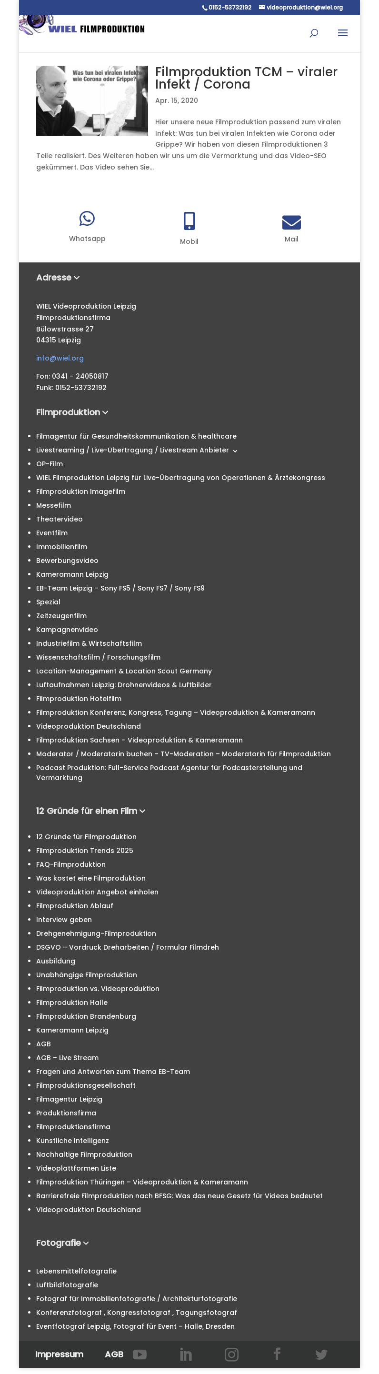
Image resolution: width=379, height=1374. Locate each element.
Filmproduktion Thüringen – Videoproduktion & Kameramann (142, 1182)
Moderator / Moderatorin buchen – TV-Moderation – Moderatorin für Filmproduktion (183, 754)
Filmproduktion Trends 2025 (84, 850)
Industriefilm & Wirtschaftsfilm (89, 643)
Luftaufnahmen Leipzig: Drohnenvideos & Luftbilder (124, 685)
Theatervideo (59, 519)
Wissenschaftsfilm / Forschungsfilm (98, 657)
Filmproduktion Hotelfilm (78, 698)
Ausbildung (55, 961)
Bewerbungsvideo (67, 560)
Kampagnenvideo (67, 629)
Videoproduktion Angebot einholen (97, 892)
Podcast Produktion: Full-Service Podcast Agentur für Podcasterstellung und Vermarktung (169, 772)
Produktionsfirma (66, 1113)
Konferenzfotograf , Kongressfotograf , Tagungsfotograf (136, 1312)
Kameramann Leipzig (72, 574)
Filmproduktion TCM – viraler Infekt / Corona (246, 78)
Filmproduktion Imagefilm (80, 491)
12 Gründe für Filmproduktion (86, 837)
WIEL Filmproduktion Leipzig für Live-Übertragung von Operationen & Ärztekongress (180, 477)
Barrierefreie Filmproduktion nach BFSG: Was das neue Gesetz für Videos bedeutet (179, 1196)
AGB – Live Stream (67, 1058)
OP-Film (49, 464)
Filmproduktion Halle (72, 1002)
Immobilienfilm (61, 547)
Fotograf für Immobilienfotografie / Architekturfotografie (136, 1299)
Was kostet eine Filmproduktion (91, 878)
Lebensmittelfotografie (76, 1271)
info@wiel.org (60, 358)
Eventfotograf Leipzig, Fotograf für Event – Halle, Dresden (135, 1326)
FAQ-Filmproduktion (71, 864)
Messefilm (53, 505)
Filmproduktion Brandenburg (86, 1016)
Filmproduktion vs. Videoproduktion (98, 988)
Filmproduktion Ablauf (74, 906)
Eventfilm (52, 533)
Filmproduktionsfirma (73, 1127)
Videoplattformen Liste (76, 1168)
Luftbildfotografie (67, 1285)
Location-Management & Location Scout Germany (124, 671)
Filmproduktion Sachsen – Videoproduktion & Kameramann (139, 740)
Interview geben (64, 919)
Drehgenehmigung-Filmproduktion (96, 933)
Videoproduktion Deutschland (88, 726)
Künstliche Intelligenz (72, 1140)
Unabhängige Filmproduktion (86, 975)
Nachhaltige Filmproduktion (84, 1154)
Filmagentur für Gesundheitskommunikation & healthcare (136, 436)
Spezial (48, 602)
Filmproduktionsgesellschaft (86, 1085)
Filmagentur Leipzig (69, 1099)
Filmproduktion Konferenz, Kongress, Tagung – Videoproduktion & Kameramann (175, 712)
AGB (43, 1044)
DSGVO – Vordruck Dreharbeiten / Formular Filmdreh (127, 947)
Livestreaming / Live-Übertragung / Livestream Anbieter (132, 450)
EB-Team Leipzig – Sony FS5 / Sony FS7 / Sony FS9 (120, 588)
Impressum (59, 1354)
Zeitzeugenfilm (61, 616)
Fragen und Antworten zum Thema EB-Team (113, 1071)
